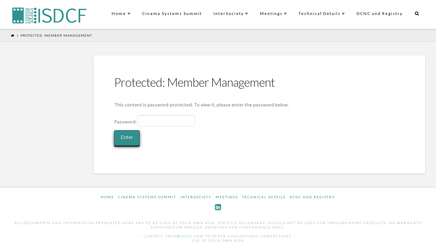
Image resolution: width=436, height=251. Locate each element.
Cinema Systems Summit (172, 13)
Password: (154, 121)
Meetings (272, 8)
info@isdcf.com (185, 236)
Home (120, 8)
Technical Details (320, 8)
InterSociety (230, 8)
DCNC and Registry (380, 13)
